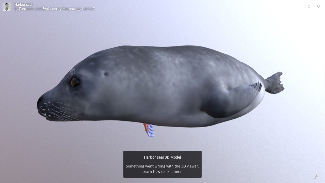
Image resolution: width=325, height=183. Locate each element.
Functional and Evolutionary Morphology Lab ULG (57, 8)
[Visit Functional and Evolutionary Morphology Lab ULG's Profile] (7, 7)
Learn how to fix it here (162, 171)
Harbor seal (23, 4)
